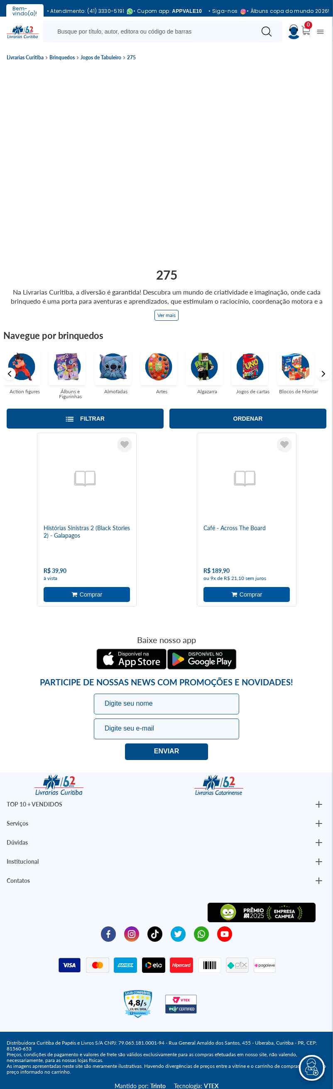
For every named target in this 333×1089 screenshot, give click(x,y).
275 (131, 57)
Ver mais (166, 315)
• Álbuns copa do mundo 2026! (288, 11)
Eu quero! (166, 751)
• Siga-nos (224, 11)
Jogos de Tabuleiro (101, 57)
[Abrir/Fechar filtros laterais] (85, 419)
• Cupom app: (167, 11)
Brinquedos (62, 57)
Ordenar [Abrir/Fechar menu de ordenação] (248, 418)
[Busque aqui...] (151, 31)
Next (323, 374)
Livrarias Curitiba (25, 57)
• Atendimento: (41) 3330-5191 (87, 11)
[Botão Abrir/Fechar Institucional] (318, 804)
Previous (9, 374)
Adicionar (87, 594)
